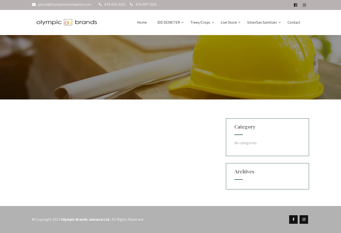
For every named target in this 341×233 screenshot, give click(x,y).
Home (142, 22)
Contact (293, 22)
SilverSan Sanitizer (264, 22)
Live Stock (231, 22)
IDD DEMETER (170, 22)
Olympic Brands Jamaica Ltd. (85, 219)
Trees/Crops (202, 22)
